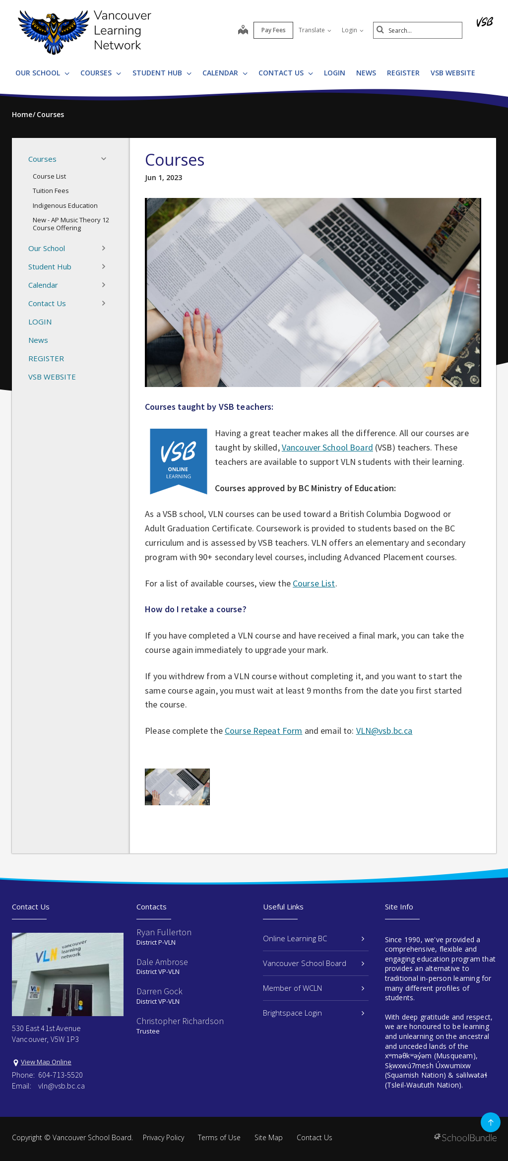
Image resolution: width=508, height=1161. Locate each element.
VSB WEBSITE (453, 72)
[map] (243, 31)
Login (353, 30)
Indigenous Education (65, 205)
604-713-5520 (60, 1075)
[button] (106, 158)
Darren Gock (159, 991)
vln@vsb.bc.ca (61, 1086)
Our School (42, 72)
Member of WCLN (313, 988)
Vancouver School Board (327, 447)
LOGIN (334, 72)
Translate (315, 30)
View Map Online (46, 1061)
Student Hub (161, 72)
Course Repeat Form (264, 730)
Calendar (225, 72)
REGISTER (403, 72)
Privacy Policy (163, 1137)
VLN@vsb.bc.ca (384, 730)
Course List (49, 176)
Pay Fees (273, 30)
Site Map (268, 1137)
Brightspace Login (313, 1013)
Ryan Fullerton (163, 932)
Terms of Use (219, 1137)
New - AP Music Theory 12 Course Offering (71, 223)
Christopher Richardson (180, 1021)
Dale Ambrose (162, 962)
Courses (100, 72)
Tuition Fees (51, 190)
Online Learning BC (313, 938)
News (366, 72)
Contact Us (285, 72)
